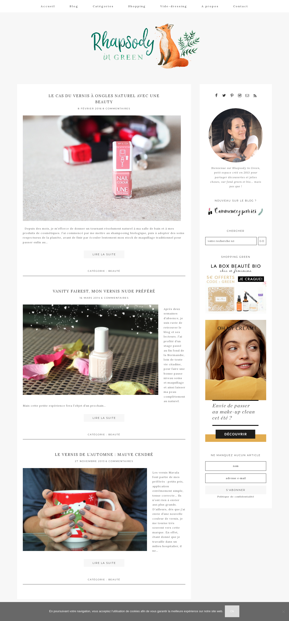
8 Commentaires (116, 107)
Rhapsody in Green (148, 45)
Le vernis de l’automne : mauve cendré (104, 452)
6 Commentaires (115, 296)
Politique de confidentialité (236, 495)
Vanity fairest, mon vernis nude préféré (104, 289)
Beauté (114, 269)
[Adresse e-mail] (235, 476)
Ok (233, 611)
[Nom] (235, 464)
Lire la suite (104, 253)
